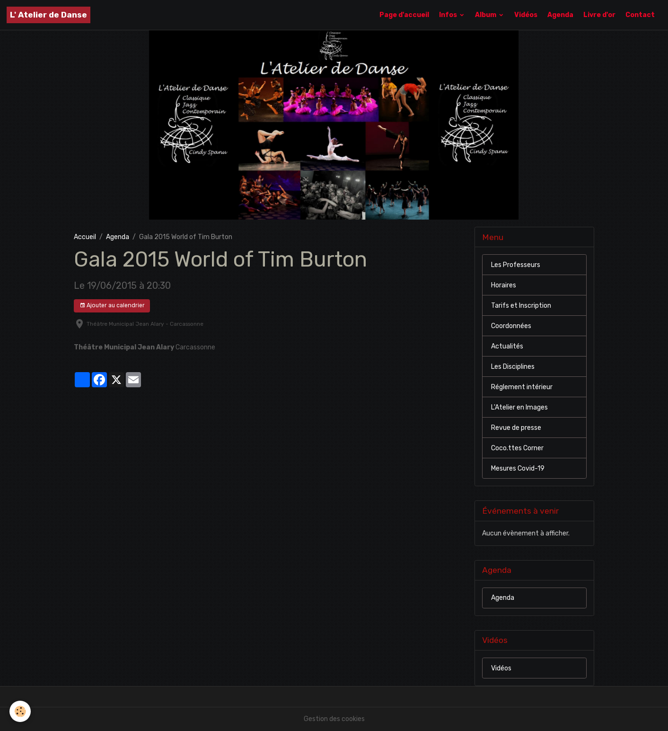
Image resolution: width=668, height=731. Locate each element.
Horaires (503, 285)
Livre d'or (599, 15)
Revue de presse (516, 428)
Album (486, 15)
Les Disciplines (513, 367)
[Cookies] (20, 711)
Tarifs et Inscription (521, 306)
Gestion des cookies (334, 719)
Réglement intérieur (522, 387)
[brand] (48, 15)
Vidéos (525, 15)
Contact (640, 15)
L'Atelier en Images (519, 407)
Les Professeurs (515, 265)
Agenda (560, 15)
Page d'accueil (404, 15)
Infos (448, 15)
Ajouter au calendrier (112, 305)
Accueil (85, 237)
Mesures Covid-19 (518, 468)
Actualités (507, 346)
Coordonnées (511, 326)
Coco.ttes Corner (517, 448)
